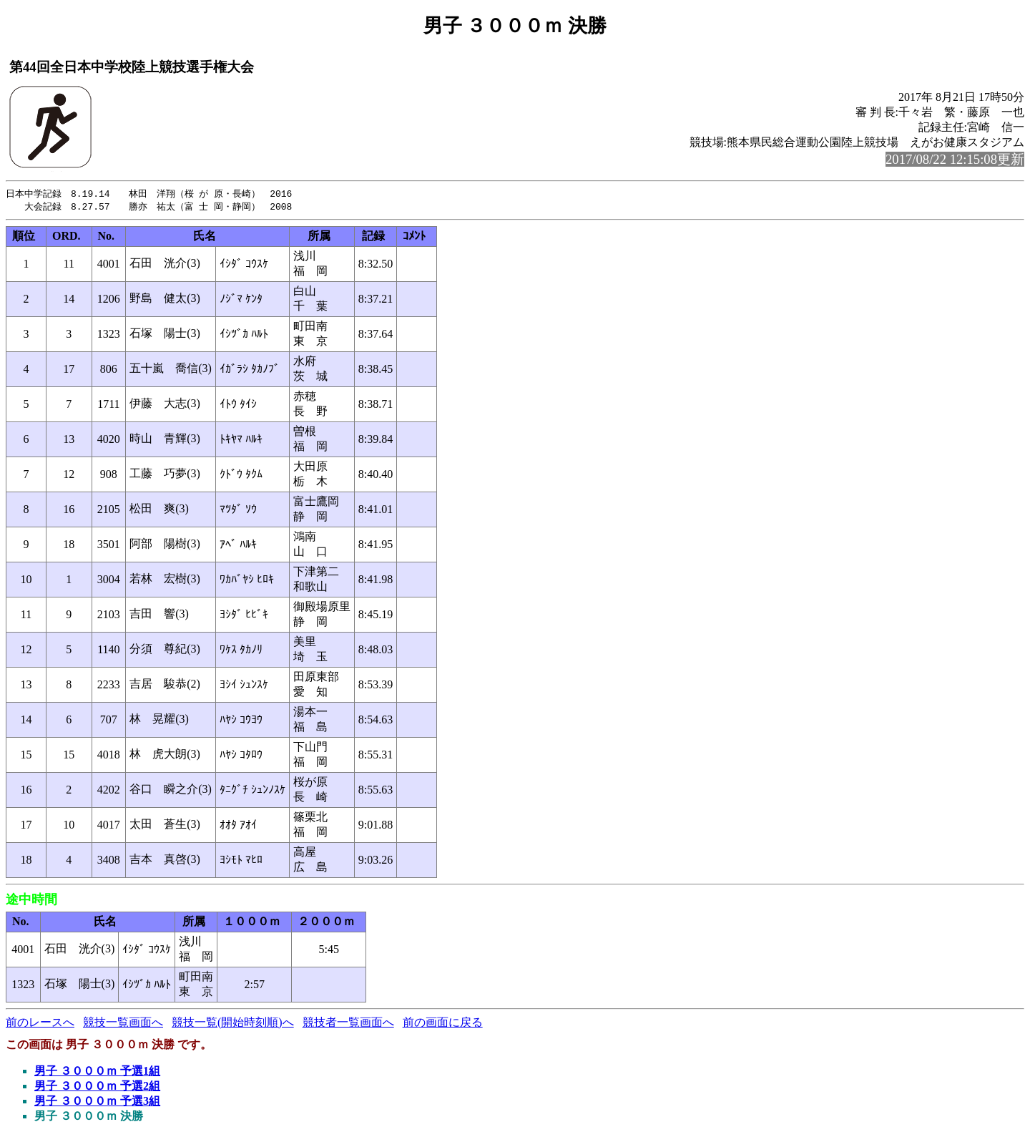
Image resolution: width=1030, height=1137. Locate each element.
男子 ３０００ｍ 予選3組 (97, 1102)
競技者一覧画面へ (348, 1024)
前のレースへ (40, 1024)
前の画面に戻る (443, 1024)
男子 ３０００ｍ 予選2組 (97, 1087)
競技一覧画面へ (123, 1024)
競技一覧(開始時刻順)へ (233, 1024)
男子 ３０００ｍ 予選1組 (97, 1072)
